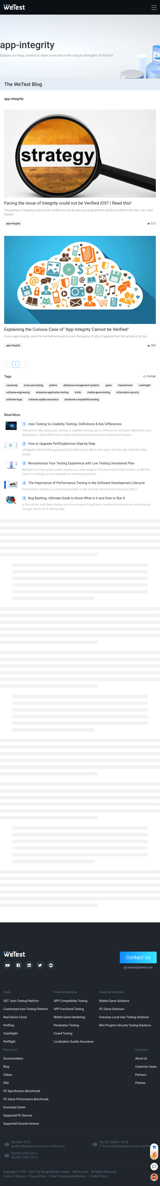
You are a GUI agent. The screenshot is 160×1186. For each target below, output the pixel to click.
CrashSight (10, 1033)
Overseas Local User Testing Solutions (124, 1017)
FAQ (6, 1083)
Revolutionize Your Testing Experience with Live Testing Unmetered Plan (78, 463)
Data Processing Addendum (68, 1176)
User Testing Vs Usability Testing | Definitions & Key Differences (72, 424)
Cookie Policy (98, 1176)
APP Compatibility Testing (71, 1001)
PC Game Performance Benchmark (26, 1099)
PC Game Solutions (111, 1009)
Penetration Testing (66, 1025)
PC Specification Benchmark (21, 1091)
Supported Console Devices (21, 1123)
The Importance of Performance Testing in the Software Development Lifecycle (83, 483)
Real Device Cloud (15, 1017)
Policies (140, 1083)
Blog (6, 1066)
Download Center (14, 1107)
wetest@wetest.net (140, 967)
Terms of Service (14, 1176)
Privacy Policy (38, 1176)
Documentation (13, 1058)
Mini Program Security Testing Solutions (125, 1025)
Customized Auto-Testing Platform (25, 1009)
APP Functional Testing (69, 1009)
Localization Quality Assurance (74, 1041)
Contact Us (138, 957)
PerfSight (9, 1041)
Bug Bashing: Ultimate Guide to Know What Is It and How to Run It (73, 498)
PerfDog (8, 1025)
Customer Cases (146, 1066)
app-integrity (13, 223)
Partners (140, 1074)
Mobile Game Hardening (69, 1017)
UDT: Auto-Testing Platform (21, 1001)
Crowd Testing (63, 1033)
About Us (141, 1058)
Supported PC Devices (17, 1115)
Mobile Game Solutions (114, 1001)
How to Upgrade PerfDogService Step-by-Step (58, 444)
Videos (7, 1074)
